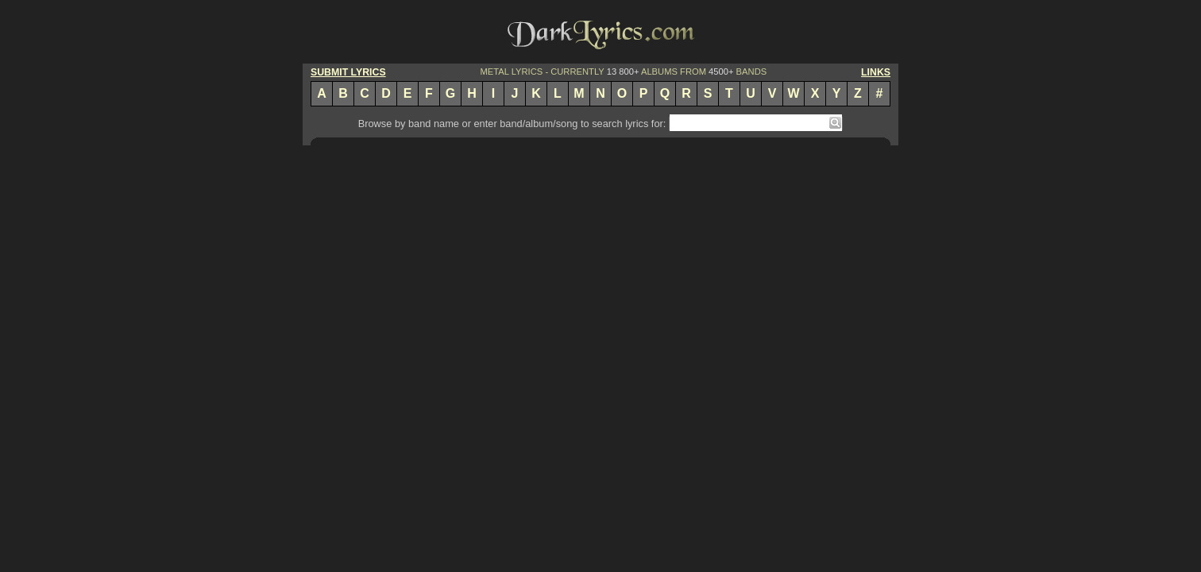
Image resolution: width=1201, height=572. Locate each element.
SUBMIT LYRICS (348, 72)
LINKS (875, 72)
